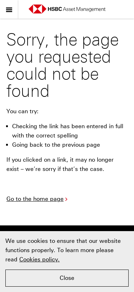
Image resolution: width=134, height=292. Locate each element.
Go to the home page (37, 198)
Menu (9, 8)
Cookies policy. (39, 259)
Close (67, 278)
